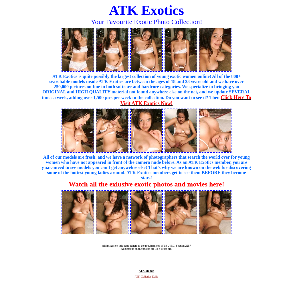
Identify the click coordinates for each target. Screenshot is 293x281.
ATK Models (147, 270)
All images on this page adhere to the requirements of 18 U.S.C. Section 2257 (146, 245)
